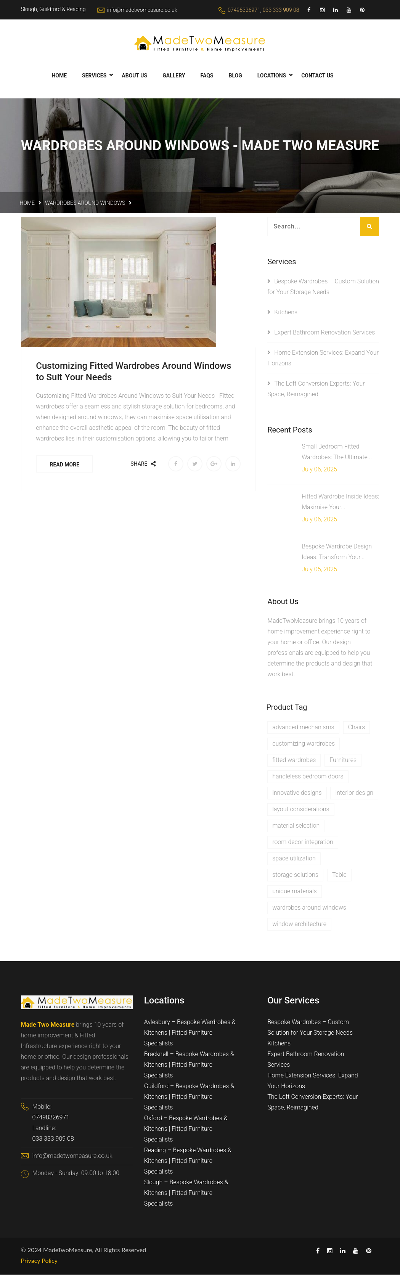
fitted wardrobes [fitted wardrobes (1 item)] (294, 760)
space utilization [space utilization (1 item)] (294, 858)
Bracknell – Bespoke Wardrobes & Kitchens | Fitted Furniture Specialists (189, 1065)
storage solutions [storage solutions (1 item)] (295, 874)
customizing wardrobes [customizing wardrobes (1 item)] (303, 743)
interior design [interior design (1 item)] (354, 792)
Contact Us (317, 75)
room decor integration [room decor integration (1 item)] (302, 842)
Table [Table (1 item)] (339, 874)
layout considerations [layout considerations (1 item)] (300, 809)
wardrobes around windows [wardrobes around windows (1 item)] (309, 907)
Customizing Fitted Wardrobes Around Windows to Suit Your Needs (134, 371)
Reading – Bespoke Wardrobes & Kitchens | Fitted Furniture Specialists (187, 1161)
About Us (134, 75)
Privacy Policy (39, 1260)
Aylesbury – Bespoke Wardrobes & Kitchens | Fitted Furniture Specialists (190, 1033)
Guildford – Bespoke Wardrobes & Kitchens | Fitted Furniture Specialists (189, 1097)
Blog (235, 75)
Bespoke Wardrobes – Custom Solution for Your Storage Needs (310, 1028)
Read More (65, 464)
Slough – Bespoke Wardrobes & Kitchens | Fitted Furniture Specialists (186, 1193)
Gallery (173, 75)
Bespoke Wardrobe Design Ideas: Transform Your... (337, 552)
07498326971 (244, 10)
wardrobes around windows (85, 203)
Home (59, 75)
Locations (271, 75)
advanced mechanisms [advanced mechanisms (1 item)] (303, 727)
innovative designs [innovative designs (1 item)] (296, 792)
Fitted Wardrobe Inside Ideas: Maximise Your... (340, 502)
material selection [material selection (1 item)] (296, 825)
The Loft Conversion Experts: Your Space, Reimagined (312, 1102)
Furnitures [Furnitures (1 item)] (343, 760)
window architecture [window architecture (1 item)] (299, 924)
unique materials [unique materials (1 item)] (294, 891)
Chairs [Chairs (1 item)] (356, 727)
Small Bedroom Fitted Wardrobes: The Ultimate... (337, 452)
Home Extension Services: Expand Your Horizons (312, 1081)
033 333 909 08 (281, 10)
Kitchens (285, 312)
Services (94, 75)
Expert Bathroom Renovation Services (324, 332)
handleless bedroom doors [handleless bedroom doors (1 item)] (307, 776)
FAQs (206, 75)
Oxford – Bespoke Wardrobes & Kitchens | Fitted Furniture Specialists (186, 1129)
